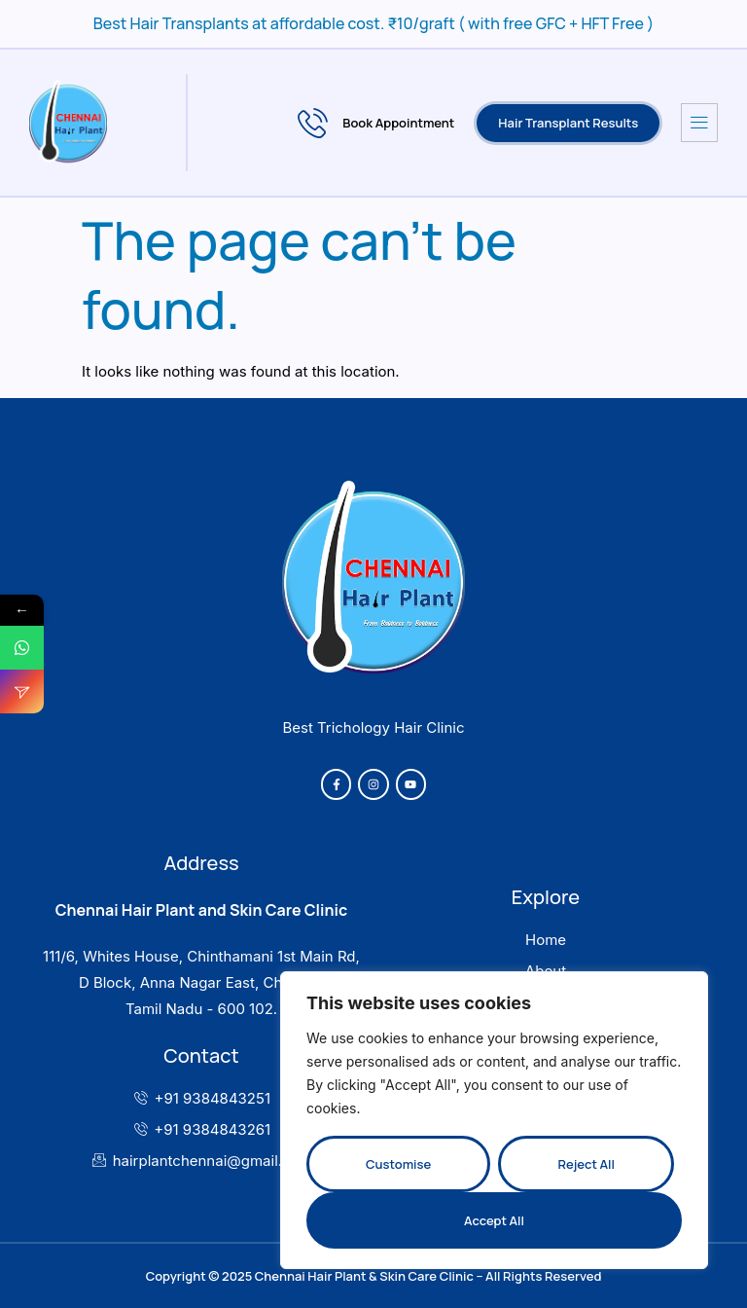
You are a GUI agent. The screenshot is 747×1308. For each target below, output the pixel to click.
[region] (494, 1120)
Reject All (585, 1164)
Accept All (494, 1220)
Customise (398, 1164)
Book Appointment (376, 123)
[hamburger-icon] (699, 122)
